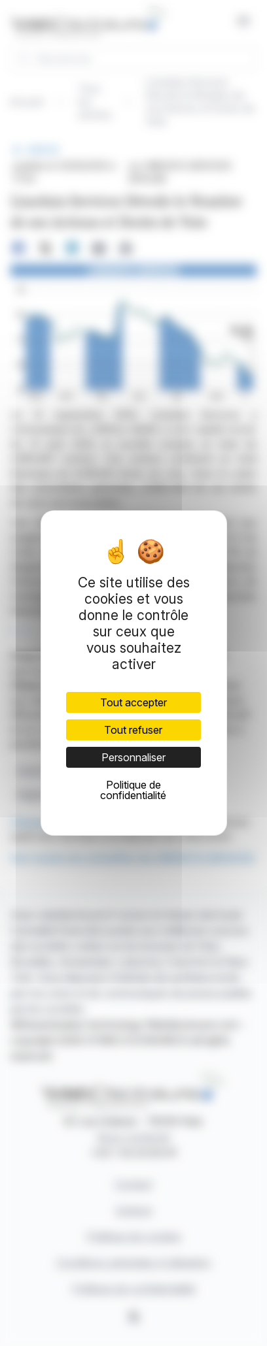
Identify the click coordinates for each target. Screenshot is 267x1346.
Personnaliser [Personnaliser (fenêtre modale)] (133, 757)
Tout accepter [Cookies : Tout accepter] (133, 702)
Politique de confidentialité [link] (133, 790)
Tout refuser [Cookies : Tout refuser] (133, 729)
